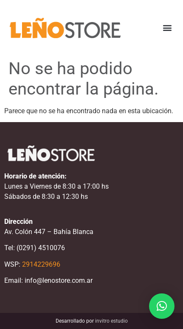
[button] (167, 28)
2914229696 (41, 264)
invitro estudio (111, 321)
